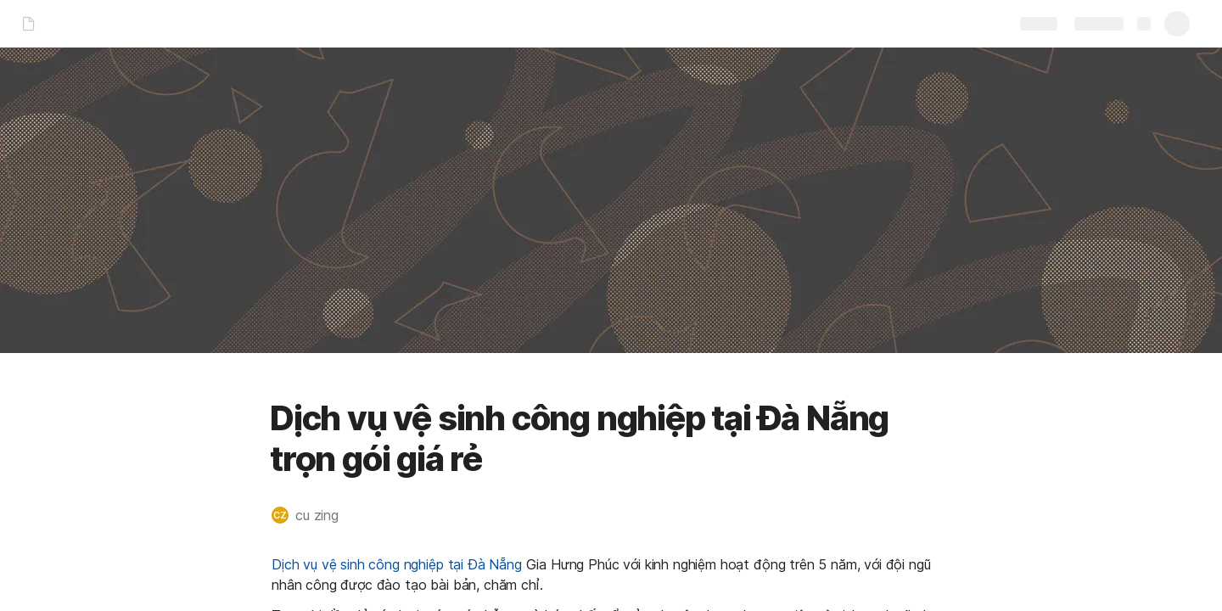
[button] (313, 515)
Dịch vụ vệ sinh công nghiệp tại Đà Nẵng (397, 564)
